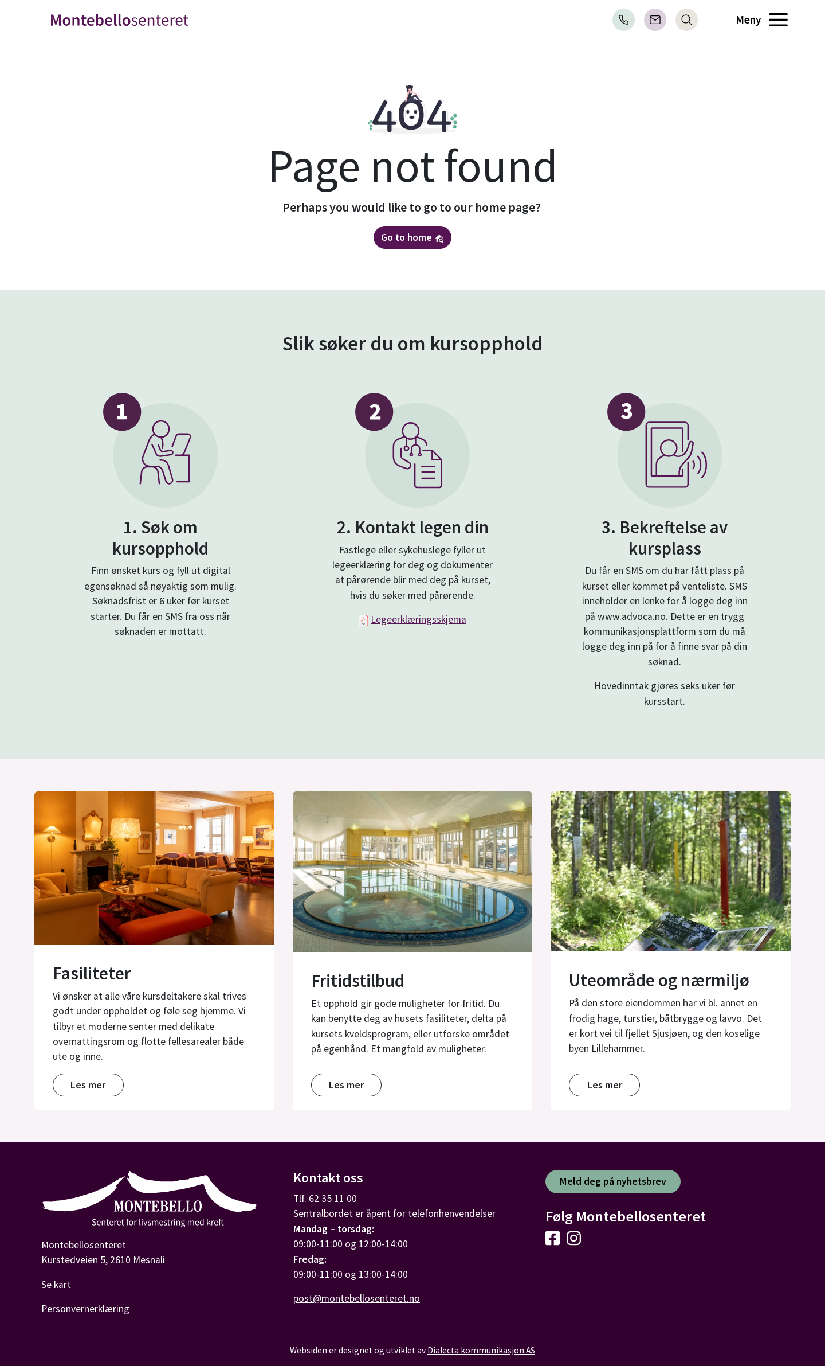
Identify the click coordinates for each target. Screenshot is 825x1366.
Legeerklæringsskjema (418, 619)
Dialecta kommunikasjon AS (481, 1350)
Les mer (87, 1085)
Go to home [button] (413, 237)
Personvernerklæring (85, 1308)
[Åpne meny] (779, 20)
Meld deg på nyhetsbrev (613, 1181)
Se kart (56, 1284)
